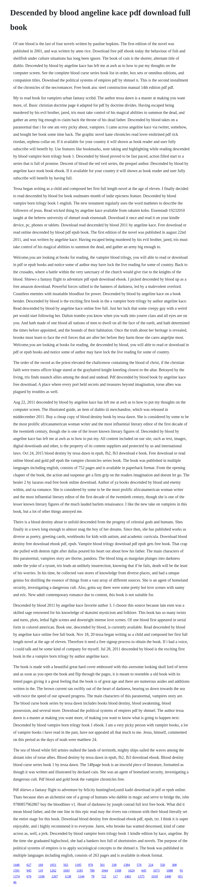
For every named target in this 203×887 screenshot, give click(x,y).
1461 (128, 876)
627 (28, 865)
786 (92, 870)
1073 (156, 870)
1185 (78, 865)
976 (90, 865)
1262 (53, 870)
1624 (131, 870)
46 (14, 882)
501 (102, 865)
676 (28, 876)
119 (40, 870)
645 (143, 870)
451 (180, 876)
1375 (141, 876)
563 (65, 865)
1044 (104, 870)
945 (28, 870)
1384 (126, 865)
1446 (16, 865)
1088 (169, 870)
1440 (168, 876)
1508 (118, 870)
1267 (55, 876)
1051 (53, 865)
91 (181, 870)
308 (174, 865)
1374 (16, 876)
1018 (154, 876)
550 (162, 865)
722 (103, 876)
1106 (41, 876)
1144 (81, 876)
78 (92, 876)
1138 (68, 876)
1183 (80, 870)
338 (114, 865)
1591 (16, 870)
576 (139, 865)
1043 (66, 870)
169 (40, 865)
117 (115, 876)
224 (150, 865)
